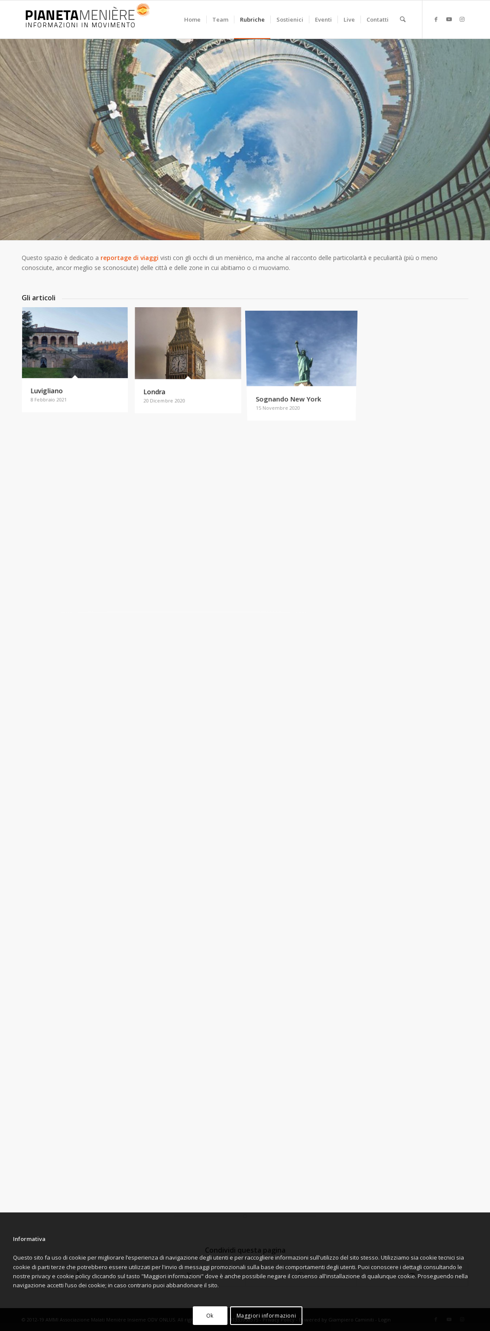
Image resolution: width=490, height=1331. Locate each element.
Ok (210, 1315)
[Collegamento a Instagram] (461, 19)
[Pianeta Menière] (87, 19)
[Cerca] (402, 19)
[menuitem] (192, 19)
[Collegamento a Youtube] (448, 19)
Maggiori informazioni (266, 1315)
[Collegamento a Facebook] (435, 19)
